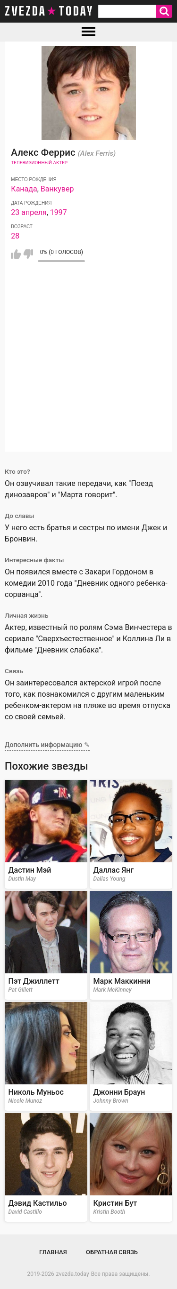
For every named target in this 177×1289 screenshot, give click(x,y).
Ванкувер (57, 188)
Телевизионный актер (39, 162)
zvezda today (49, 11)
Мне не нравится (28, 254)
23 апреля (28, 212)
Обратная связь (112, 1252)
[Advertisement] (88, 363)
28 (15, 235)
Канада (24, 188)
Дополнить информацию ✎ (47, 744)
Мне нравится (16, 254)
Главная (53, 1252)
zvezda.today (72, 1274)
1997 (58, 212)
